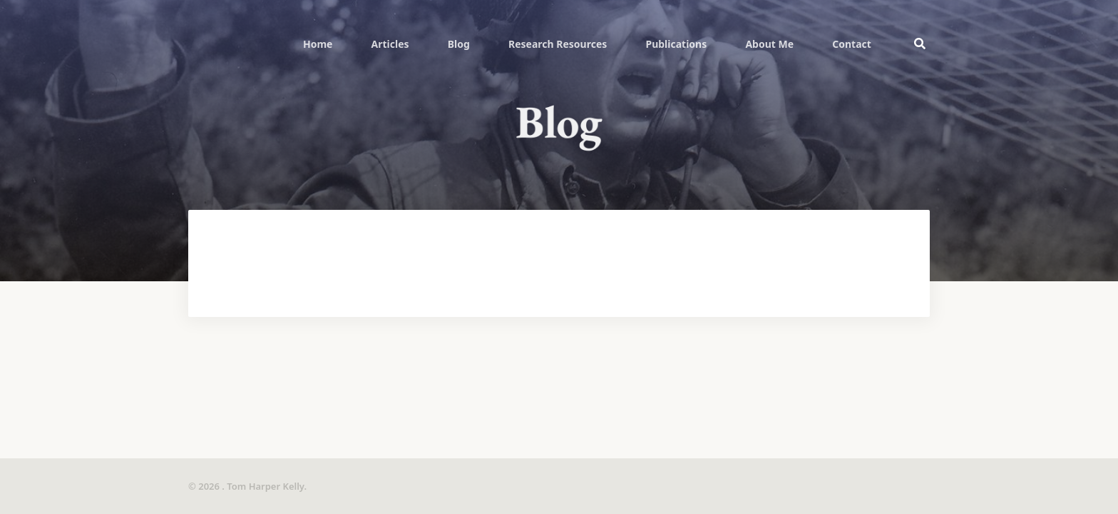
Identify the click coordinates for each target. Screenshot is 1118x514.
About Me (769, 44)
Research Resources (557, 44)
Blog (459, 44)
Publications (676, 44)
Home (317, 44)
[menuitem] (317, 43)
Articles (390, 44)
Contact (851, 44)
